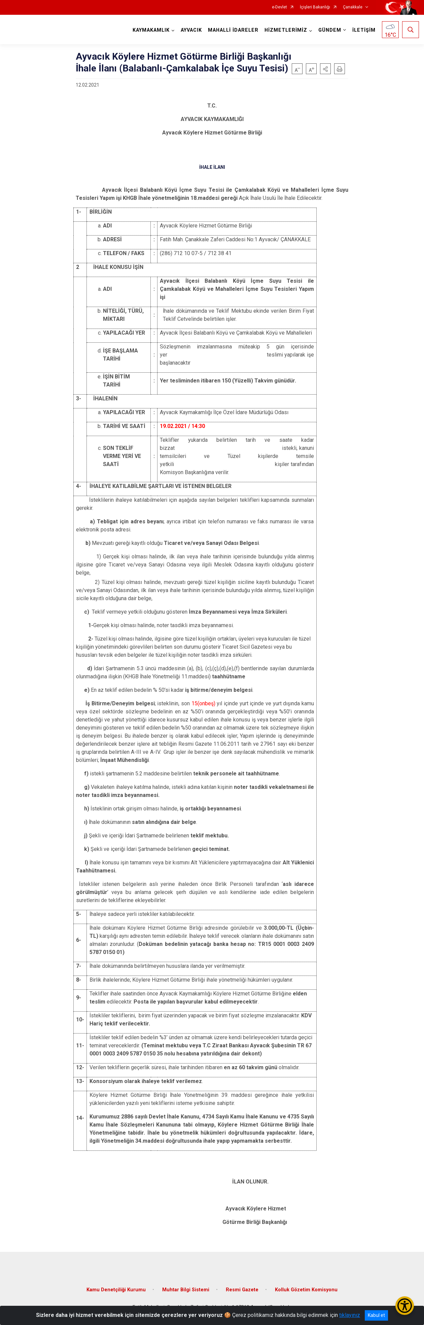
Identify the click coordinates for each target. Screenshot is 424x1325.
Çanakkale (352, 7)
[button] (325, 68)
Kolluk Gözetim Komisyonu (306, 1290)
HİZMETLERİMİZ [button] (285, 30)
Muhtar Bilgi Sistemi (185, 1290)
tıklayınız (349, 1315)
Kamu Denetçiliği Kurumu (116, 1290)
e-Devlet (279, 7)
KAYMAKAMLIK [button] (151, 30)
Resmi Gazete (242, 1290)
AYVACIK (191, 30)
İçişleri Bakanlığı (315, 7)
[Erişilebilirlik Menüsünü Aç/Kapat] (404, 1305)
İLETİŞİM (364, 30)
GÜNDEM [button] (329, 30)
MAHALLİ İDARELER (233, 30)
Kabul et (376, 1315)
